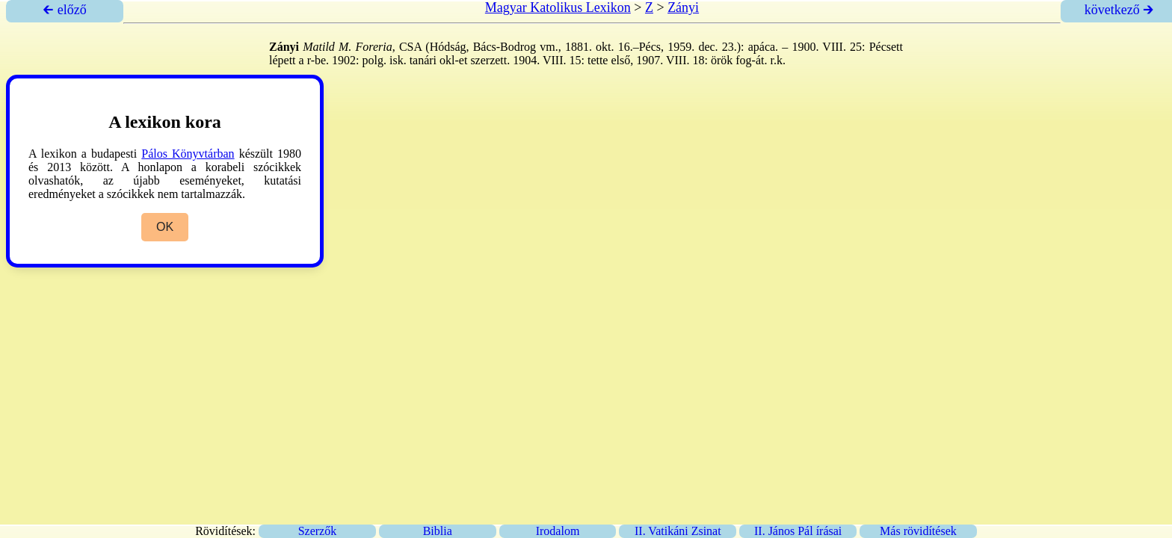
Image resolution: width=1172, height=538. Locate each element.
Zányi (683, 7)
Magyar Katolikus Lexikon (558, 7)
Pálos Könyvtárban (187, 153)
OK (164, 226)
